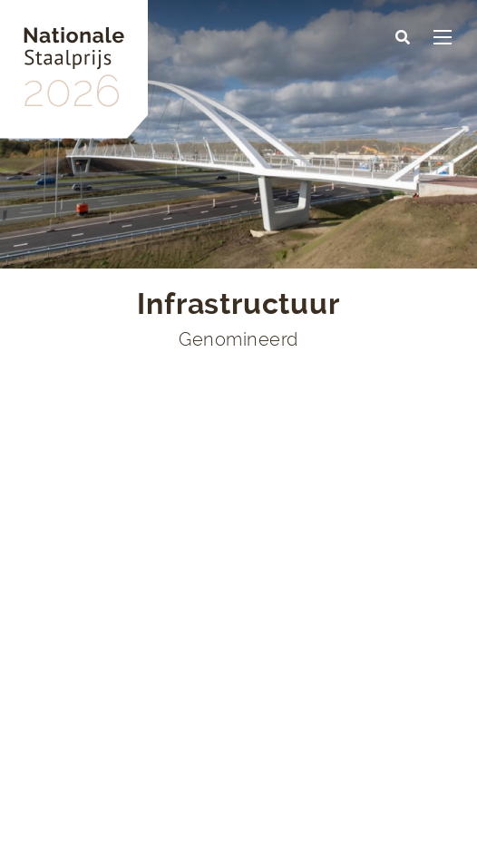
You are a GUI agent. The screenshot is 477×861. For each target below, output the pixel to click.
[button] (403, 38)
